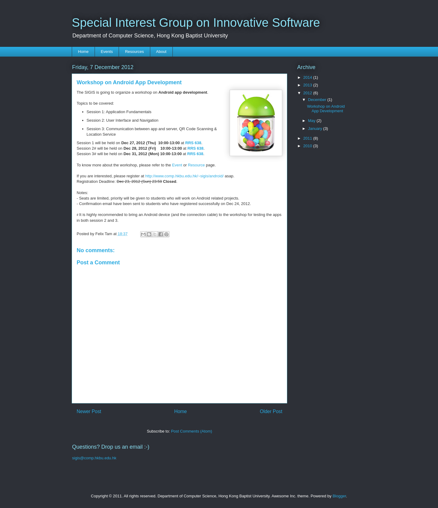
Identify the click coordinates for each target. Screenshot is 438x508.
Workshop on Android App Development (326, 108)
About (161, 51)
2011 (308, 138)
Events (107, 51)
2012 (308, 93)
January (315, 128)
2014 (308, 77)
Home (83, 51)
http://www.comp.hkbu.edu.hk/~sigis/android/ (184, 176)
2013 (308, 85)
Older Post (271, 411)
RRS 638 (193, 143)
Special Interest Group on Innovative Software (196, 22)
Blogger (339, 496)
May (312, 120)
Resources (134, 51)
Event (177, 165)
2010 (308, 146)
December (318, 99)
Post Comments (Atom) (191, 431)
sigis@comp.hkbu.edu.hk (94, 458)
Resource (196, 165)
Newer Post (89, 411)
